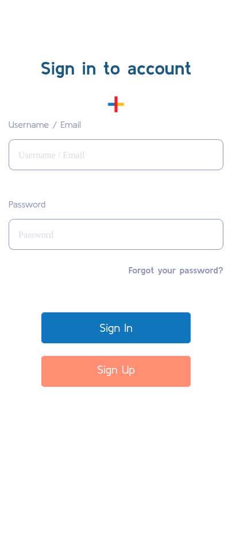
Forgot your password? (176, 270)
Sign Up (116, 369)
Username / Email (45, 124)
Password (27, 204)
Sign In (115, 327)
